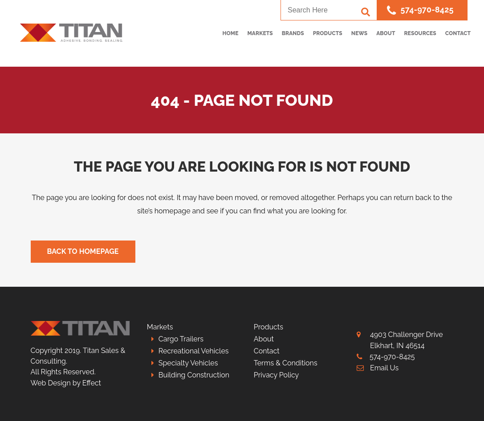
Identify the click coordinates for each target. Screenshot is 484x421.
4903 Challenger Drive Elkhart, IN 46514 (406, 340)
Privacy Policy (276, 375)
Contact (267, 351)
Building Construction (194, 375)
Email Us (384, 368)
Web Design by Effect (66, 383)
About (264, 339)
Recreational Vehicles (194, 351)
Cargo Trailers (181, 339)
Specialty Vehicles (188, 363)
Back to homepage (83, 251)
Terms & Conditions (285, 363)
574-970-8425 (420, 10)
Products (268, 327)
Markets (160, 327)
